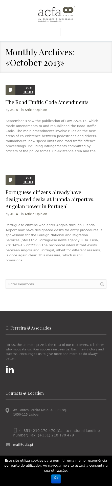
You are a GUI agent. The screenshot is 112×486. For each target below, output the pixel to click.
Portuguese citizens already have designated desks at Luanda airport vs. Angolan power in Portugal (50, 199)
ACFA (14, 110)
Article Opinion (36, 110)
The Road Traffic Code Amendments (47, 102)
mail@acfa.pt (23, 445)
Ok (56, 477)
